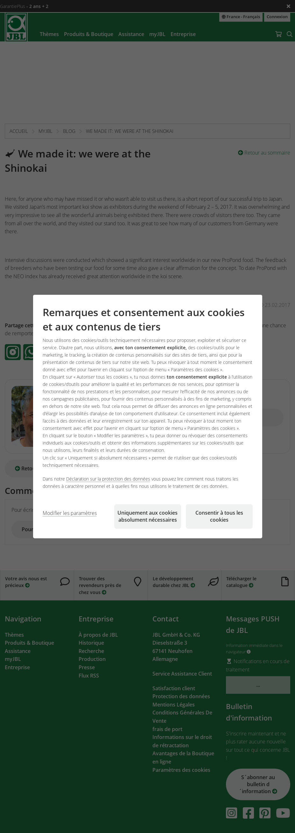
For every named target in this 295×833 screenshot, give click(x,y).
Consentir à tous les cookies (219, 516)
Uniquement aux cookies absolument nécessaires (147, 516)
